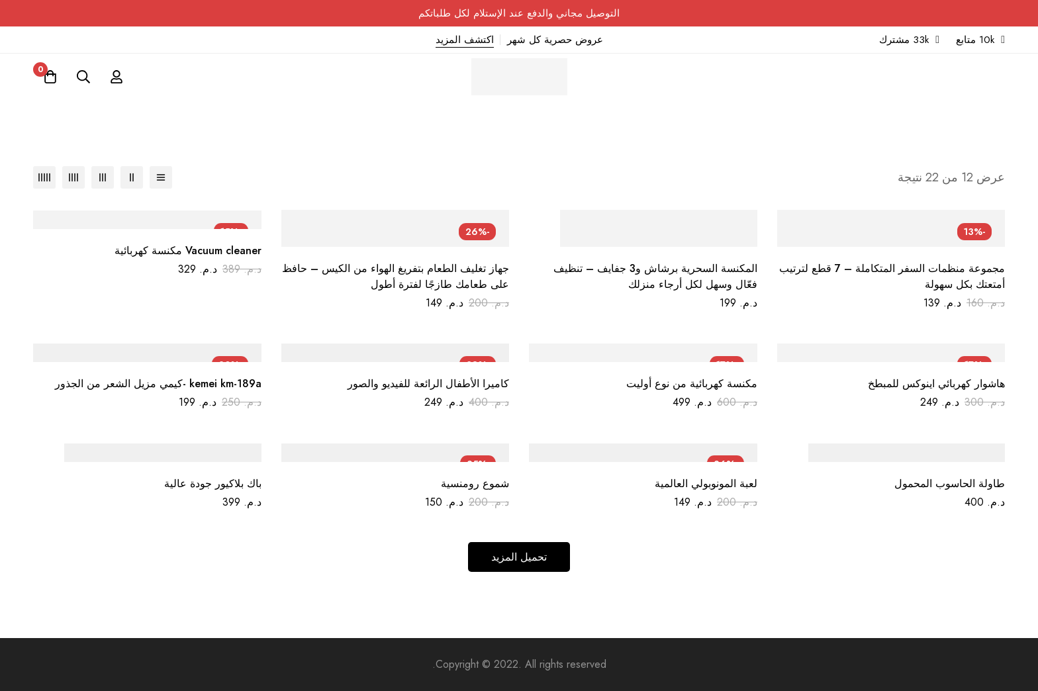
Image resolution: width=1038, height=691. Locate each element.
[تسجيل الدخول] (116, 76)
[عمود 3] (102, 177)
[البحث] (83, 76)
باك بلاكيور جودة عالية (212, 483)
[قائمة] (161, 177)
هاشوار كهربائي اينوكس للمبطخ (936, 383)
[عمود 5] (44, 177)
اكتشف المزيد (465, 39)
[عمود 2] (131, 177)
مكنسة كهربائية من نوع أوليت (691, 383)
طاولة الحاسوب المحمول (949, 483)
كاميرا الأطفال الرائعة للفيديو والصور (428, 383)
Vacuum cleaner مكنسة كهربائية (188, 250)
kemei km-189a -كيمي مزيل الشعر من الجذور (158, 383)
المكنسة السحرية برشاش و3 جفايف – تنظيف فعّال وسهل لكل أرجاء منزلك (655, 276)
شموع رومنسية (475, 483)
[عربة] (50, 76)
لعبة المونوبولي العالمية (706, 483)
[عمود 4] (73, 177)
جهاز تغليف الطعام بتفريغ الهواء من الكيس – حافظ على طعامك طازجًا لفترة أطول (395, 276)
